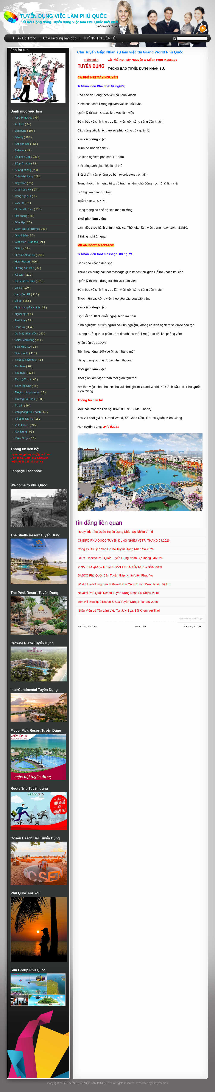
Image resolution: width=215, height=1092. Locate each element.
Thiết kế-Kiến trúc (26, 359)
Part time (20, 320)
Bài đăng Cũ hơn (193, 626)
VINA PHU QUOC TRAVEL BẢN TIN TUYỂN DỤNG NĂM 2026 (120, 567)
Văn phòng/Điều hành (28, 412)
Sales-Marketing (25, 340)
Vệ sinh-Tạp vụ (24, 418)
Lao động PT (23, 294)
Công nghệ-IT (23, 196)
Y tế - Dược (22, 438)
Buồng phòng (23, 170)
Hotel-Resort (23, 261)
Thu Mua (20, 366)
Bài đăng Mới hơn (87, 626)
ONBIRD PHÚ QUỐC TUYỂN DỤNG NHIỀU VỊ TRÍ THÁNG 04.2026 (124, 540)
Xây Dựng (21, 431)
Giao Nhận (21, 235)
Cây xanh (21, 183)
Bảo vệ (19, 137)
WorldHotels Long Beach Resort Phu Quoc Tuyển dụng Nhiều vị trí (123, 584)
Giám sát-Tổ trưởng (27, 228)
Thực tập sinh (23, 385)
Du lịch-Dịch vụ (24, 209)
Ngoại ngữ (21, 314)
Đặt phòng (21, 215)
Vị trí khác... (22, 425)
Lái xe (19, 287)
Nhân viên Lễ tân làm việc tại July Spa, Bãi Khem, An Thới (119, 610)
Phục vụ (20, 327)
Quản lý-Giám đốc (26, 333)
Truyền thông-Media (27, 392)
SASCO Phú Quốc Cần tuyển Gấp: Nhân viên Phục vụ (115, 575)
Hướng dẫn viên (25, 268)
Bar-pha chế (22, 143)
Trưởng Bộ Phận (25, 399)
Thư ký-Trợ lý (23, 379)
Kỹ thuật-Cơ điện (25, 281)
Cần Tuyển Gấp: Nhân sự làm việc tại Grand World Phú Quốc (130, 52)
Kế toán (20, 274)
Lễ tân (19, 300)
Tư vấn (19, 405)
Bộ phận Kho (23, 163)
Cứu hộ (20, 202)
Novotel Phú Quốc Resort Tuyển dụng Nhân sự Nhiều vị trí (118, 593)
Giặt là (19, 248)
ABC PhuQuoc (24, 117)
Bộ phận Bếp (23, 156)
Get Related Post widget (191, 618)
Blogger (115, 26)
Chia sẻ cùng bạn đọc (59, 38)
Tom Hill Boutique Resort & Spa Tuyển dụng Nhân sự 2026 (118, 601)
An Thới (20, 124)
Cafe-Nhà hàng (24, 176)
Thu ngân (21, 372)
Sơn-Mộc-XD (23, 346)
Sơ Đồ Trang (26, 38)
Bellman (20, 150)
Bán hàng (21, 130)
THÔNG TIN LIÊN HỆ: (100, 38)
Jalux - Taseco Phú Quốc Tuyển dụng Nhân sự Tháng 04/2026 (120, 558)
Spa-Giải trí (22, 353)
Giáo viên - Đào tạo (27, 242)
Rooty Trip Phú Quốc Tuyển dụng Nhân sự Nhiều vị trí (115, 531)
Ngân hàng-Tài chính (28, 307)
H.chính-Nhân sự (25, 255)
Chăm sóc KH (23, 189)
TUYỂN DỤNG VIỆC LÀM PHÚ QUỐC (63, 16)
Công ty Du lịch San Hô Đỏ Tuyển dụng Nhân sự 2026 (116, 549)
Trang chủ (140, 626)
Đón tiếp (20, 222)
